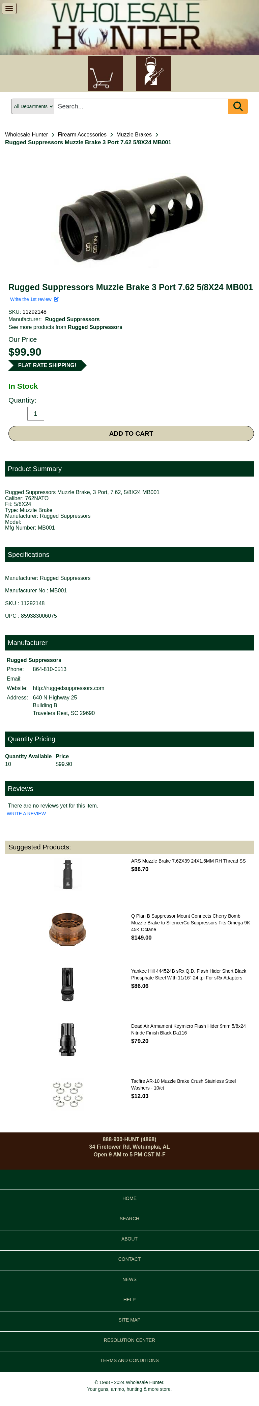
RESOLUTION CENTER (129, 1340)
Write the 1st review (34, 299)
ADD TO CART (131, 433)
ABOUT (129, 1239)
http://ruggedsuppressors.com (69, 688)
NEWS (129, 1279)
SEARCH (129, 1218)
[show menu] (9, 8)
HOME (129, 1198)
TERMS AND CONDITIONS (129, 1360)
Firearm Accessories (82, 134)
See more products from (65, 327)
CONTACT (129, 1259)
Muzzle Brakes (134, 134)
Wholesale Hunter (26, 134)
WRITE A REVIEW (26, 813)
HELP (129, 1299)
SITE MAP (129, 1320)
